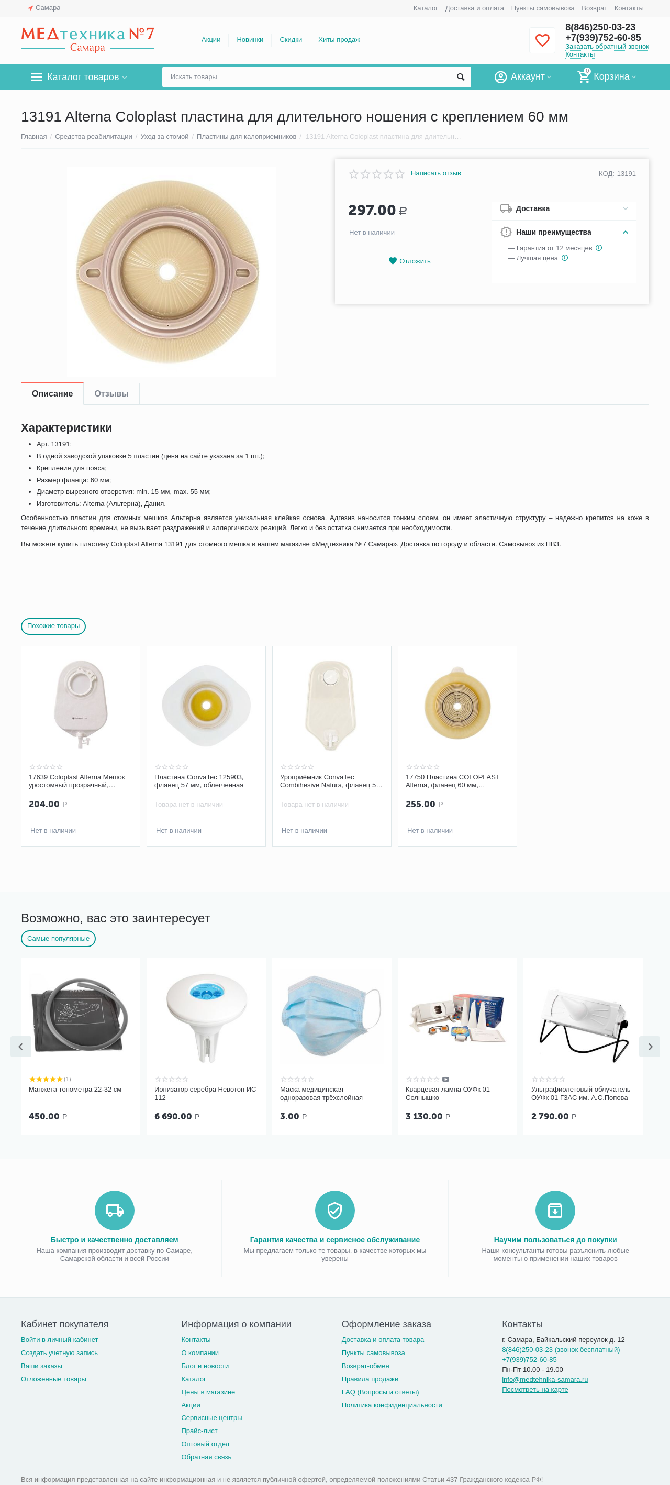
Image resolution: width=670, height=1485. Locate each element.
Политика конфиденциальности (392, 1403)
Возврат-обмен (365, 1364)
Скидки (291, 39)
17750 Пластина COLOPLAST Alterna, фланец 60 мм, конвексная (453, 781)
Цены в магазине (208, 1390)
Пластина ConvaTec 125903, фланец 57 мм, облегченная (198, 781)
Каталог (426, 8)
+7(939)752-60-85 (603, 37)
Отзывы (111, 393)
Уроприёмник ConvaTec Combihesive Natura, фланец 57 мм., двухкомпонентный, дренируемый (329, 781)
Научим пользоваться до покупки (555, 1238)
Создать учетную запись (59, 1351)
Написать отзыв (436, 173)
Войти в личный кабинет (59, 1337)
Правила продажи (370, 1377)
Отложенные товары (53, 1377)
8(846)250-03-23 (600, 27)
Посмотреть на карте (535, 1387)
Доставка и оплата (474, 8)
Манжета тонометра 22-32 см (75, 1088)
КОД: (607, 174)
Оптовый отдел (205, 1442)
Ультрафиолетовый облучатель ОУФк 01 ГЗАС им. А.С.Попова (581, 1092)
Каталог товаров (83, 77)
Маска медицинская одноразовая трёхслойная (321, 1092)
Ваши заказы (41, 1364)
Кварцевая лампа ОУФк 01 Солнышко (448, 1092)
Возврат (594, 8)
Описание (52, 393)
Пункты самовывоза (543, 8)
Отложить (409, 261)
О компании (200, 1351)
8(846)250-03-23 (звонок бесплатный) (561, 1347)
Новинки (250, 39)
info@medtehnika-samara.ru (545, 1377)
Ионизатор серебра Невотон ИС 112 (205, 1092)
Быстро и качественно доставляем (114, 1238)
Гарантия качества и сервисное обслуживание (335, 1238)
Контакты (629, 8)
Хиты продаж (339, 39)
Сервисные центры (211, 1416)
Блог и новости (205, 1364)
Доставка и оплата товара (383, 1337)
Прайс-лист (199, 1429)
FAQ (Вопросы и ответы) (380, 1390)
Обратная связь (206, 1455)
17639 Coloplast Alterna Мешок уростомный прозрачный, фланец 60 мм (77, 781)
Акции (211, 39)
